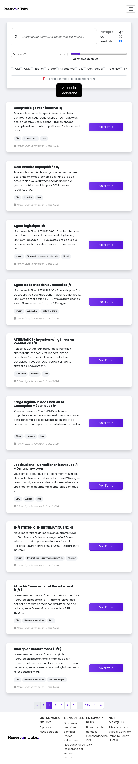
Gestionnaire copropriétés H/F (37, 167)
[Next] (95, 705)
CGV (89, 744)
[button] (121, 32)
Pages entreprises (71, 738)
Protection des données (95, 729)
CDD (27, 68)
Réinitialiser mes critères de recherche (69, 78)
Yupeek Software (120, 731)
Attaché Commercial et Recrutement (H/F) (43, 588)
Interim (38, 68)
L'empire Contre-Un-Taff (119, 738)
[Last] (101, 705)
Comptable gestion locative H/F (39, 108)
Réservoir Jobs (118, 727)
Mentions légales (97, 736)
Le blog (68, 757)
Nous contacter (50, 731)
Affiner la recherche (69, 90)
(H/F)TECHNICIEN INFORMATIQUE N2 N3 (43, 527)
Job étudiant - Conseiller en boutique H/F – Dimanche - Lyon (46, 467)
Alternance (67, 68)
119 (87, 705)
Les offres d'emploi (70, 729)
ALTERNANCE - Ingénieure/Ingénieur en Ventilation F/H (44, 341)
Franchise (113, 68)
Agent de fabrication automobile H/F (43, 285)
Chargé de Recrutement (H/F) (37, 649)
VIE (81, 68)
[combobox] (35, 54)
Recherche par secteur (73, 751)
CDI (17, 68)
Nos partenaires (74, 744)
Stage (52, 68)
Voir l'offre (106, 127)
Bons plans (71, 723)
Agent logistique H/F (30, 226)
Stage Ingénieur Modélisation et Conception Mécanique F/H (39, 404)
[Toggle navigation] (131, 9)
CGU (89, 740)
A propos (45, 727)
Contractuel (95, 68)
